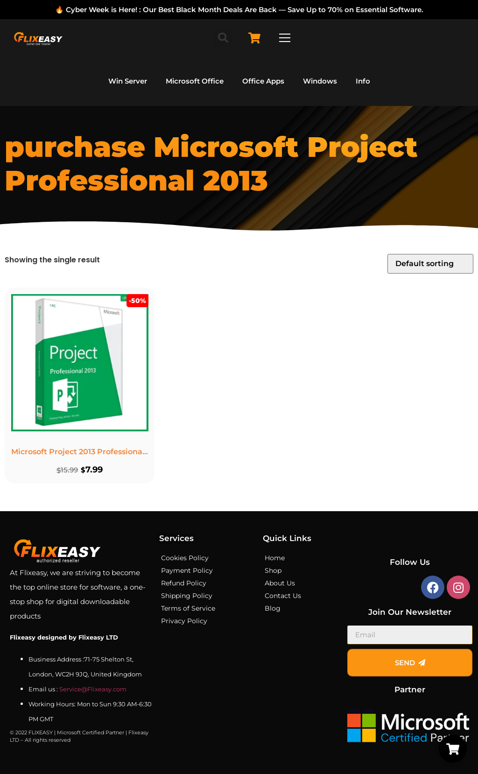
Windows (320, 81)
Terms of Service (188, 608)
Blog (273, 608)
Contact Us (283, 595)
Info (363, 81)
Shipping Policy (186, 595)
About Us (280, 583)
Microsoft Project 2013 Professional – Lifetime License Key (122, 450)
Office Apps (263, 81)
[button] (223, 37)
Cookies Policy (185, 558)
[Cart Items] (256, 38)
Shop (273, 570)
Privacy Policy (184, 621)
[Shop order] (430, 264)
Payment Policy (187, 570)
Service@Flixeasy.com (93, 689)
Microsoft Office (195, 81)
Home (275, 558)
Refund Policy (183, 583)
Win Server (127, 81)
